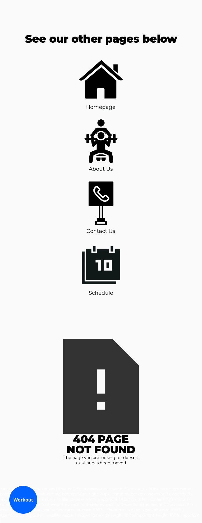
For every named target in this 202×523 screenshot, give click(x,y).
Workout (23, 500)
